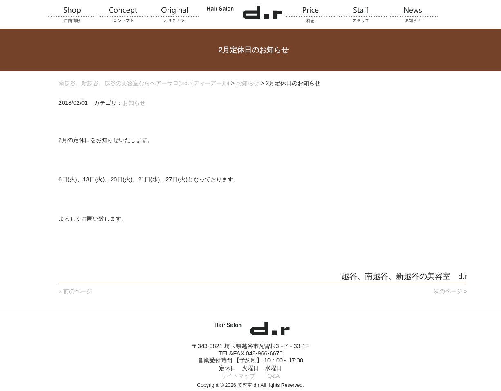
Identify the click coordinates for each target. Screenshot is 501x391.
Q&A (273, 376)
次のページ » (450, 291)
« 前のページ (75, 291)
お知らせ (134, 102)
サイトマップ (238, 376)
